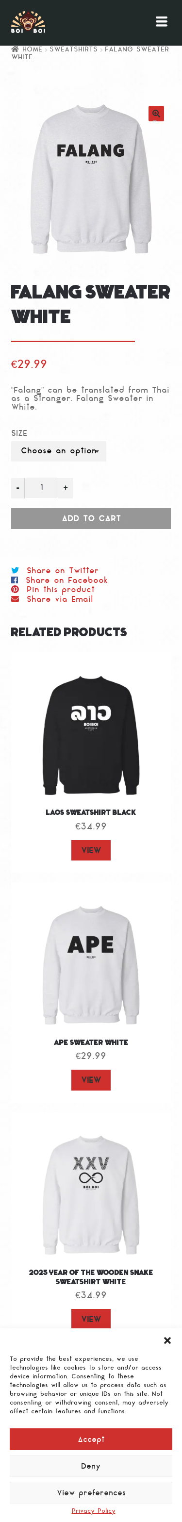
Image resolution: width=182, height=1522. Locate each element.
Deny (91, 1467)
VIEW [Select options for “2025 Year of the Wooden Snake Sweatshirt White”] (91, 1320)
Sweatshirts (74, 50)
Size (19, 434)
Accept (91, 1440)
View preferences (91, 1493)
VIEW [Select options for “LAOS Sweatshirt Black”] (91, 851)
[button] (167, 1340)
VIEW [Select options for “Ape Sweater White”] (91, 1081)
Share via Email (60, 600)
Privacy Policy (94, 1511)
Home (32, 50)
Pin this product (61, 590)
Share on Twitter (63, 571)
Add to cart (91, 519)
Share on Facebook (67, 581)
